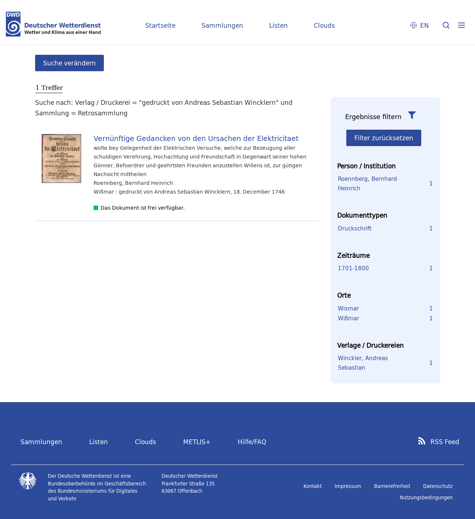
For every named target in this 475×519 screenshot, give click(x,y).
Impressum (348, 486)
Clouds (324, 25)
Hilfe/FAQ (252, 441)
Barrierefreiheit (392, 486)
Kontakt (313, 486)
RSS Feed (444, 442)
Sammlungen (222, 25)
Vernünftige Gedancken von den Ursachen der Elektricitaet (196, 138)
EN (424, 25)
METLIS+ (197, 441)
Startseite (160, 25)
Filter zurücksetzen (383, 138)
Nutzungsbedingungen (426, 497)
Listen (278, 25)
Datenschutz (438, 486)
